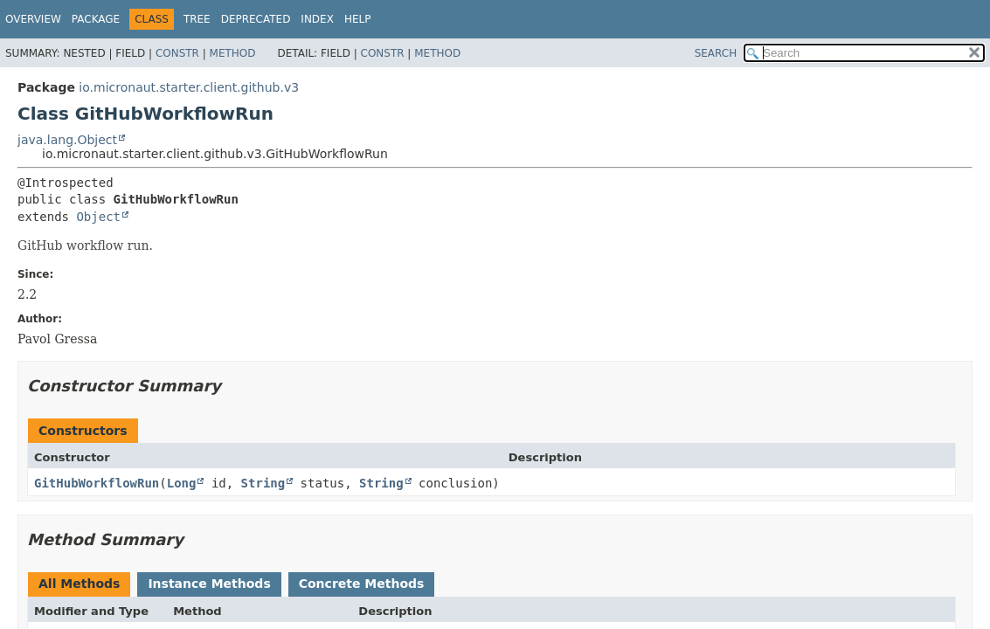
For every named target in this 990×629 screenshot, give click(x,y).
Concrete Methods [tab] (362, 584)
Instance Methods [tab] (209, 584)
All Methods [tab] (79, 584)
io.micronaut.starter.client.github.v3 (189, 87)
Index (317, 19)
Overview (33, 19)
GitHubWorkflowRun (96, 483)
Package (96, 19)
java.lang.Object (67, 140)
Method (233, 53)
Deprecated (256, 19)
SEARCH (716, 53)
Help (357, 19)
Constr (177, 53)
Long (182, 483)
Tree (197, 19)
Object (98, 217)
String (263, 483)
